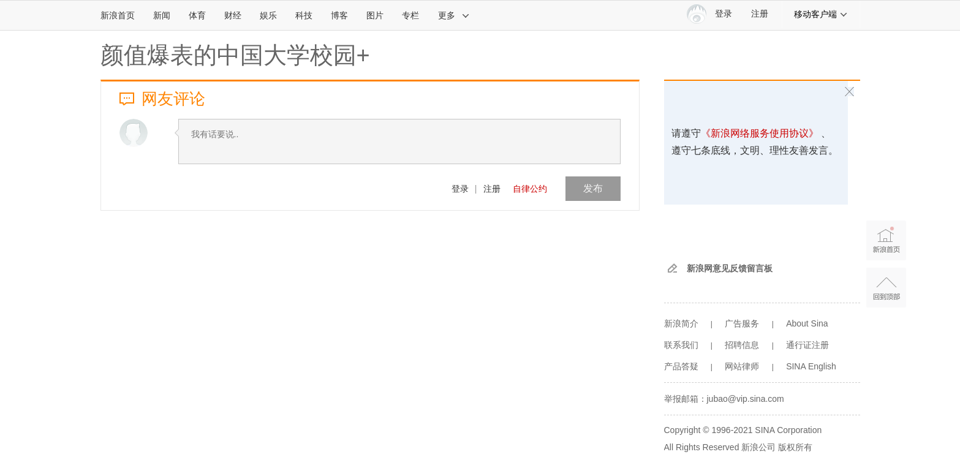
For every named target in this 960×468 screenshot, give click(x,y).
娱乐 (268, 15)
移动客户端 (821, 14)
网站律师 (742, 366)
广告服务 (742, 323)
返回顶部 (886, 288)
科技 (303, 15)
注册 (759, 13)
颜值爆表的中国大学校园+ (235, 55)
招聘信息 (742, 345)
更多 (454, 15)
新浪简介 (681, 323)
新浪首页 (117, 15)
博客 (339, 15)
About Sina (807, 323)
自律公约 (530, 189)
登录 (460, 189)
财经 (232, 15)
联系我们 (681, 345)
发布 (593, 188)
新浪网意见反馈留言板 (730, 268)
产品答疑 (681, 366)
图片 (375, 15)
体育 (197, 15)
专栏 (410, 15)
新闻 (161, 15)
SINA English (811, 366)
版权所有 (795, 447)
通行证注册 (807, 345)
